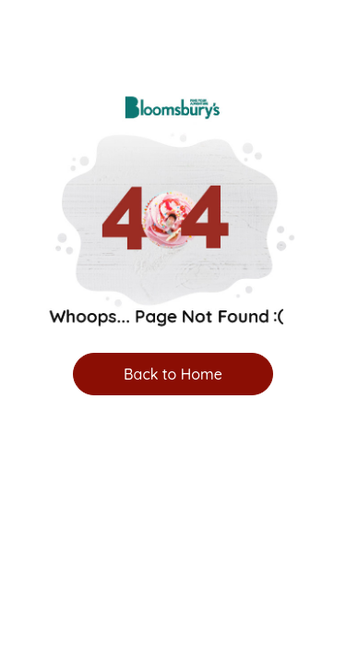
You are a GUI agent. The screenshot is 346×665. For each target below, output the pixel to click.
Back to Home (173, 374)
